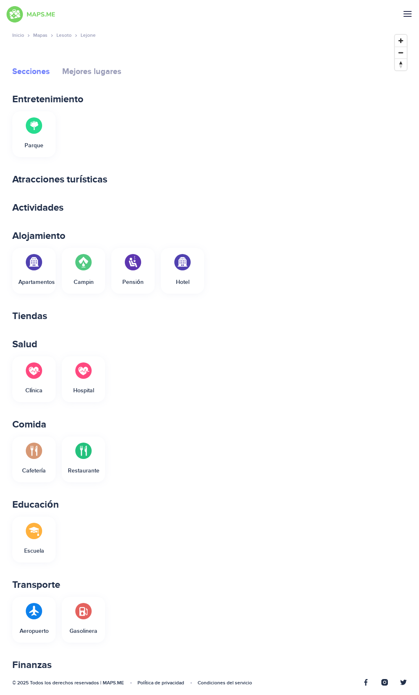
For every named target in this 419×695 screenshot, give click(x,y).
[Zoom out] (401, 52)
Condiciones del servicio (225, 683)
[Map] (338, 359)
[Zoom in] (401, 41)
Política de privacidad (160, 683)
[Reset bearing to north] (401, 64)
